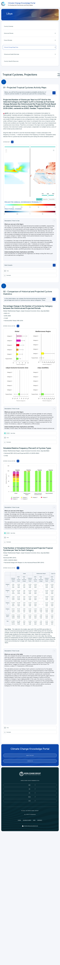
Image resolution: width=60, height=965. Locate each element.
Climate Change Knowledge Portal (21, 3)
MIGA (29, 796)
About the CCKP (30, 755)
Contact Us (30, 761)
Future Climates (29, 40)
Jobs (34, 820)
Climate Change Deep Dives (29, 47)
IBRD (29, 785)
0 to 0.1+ (45, 199)
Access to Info (27, 820)
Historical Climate (29, 33)
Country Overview (8, 26)
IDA (29, 789)
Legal (19, 820)
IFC (29, 793)
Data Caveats (8, 265)
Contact (39, 820)
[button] (30, 275)
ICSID (29, 800)
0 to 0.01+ (52, 199)
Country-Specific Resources (11, 61)
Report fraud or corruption (30, 826)
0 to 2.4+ (39, 199)
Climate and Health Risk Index (29, 54)
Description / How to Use (11, 220)
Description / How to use (11, 408)
